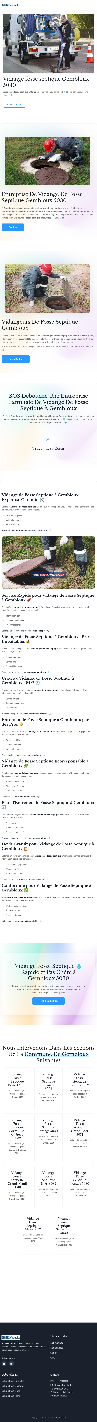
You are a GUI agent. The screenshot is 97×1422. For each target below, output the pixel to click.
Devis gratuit (16, 359)
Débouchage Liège (10, 1391)
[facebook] (3, 1363)
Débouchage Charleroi (12, 1386)
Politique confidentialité (61, 1392)
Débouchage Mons (10, 1396)
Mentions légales (58, 1395)
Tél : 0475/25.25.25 (60, 1389)
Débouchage (56, 1343)
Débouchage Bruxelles (12, 1381)
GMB (53, 1358)
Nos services (56, 1348)
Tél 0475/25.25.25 (48, 1001)
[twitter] (11, 1363)
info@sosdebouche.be (61, 1385)
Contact (13, 227)
